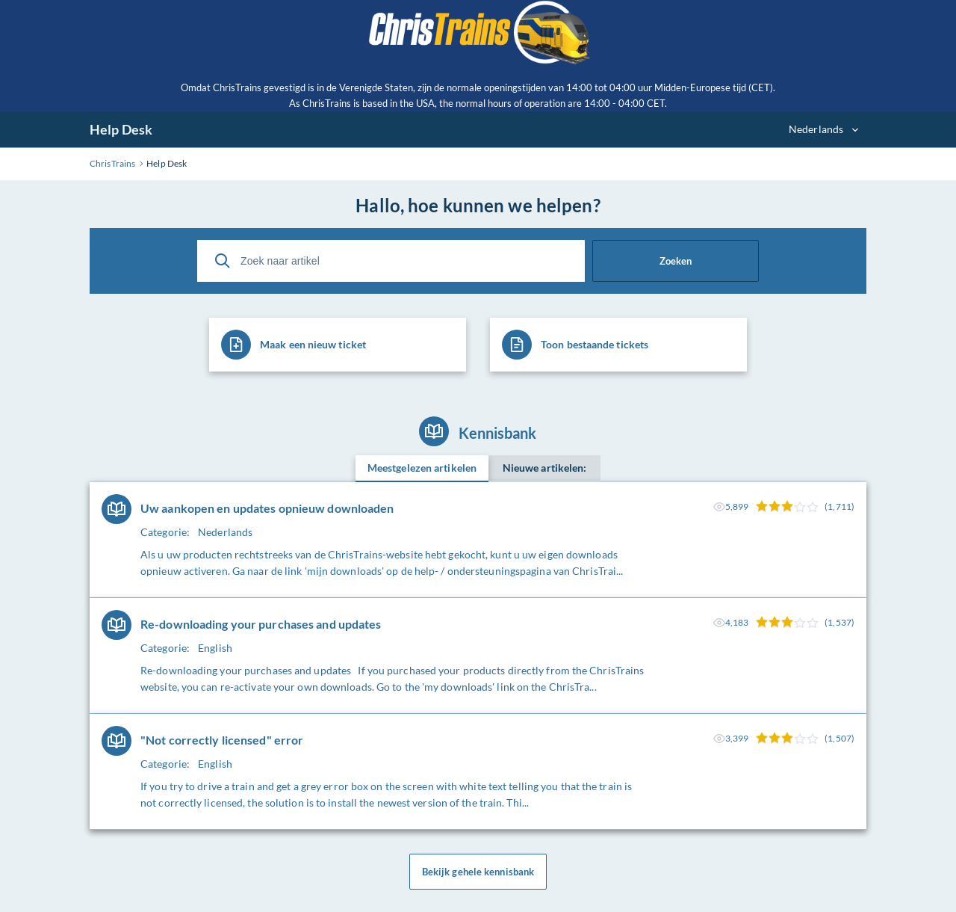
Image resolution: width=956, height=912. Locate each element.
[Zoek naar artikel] (391, 261)
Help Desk (121, 129)
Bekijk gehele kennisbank (478, 871)
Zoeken (675, 261)
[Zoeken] (222, 261)
